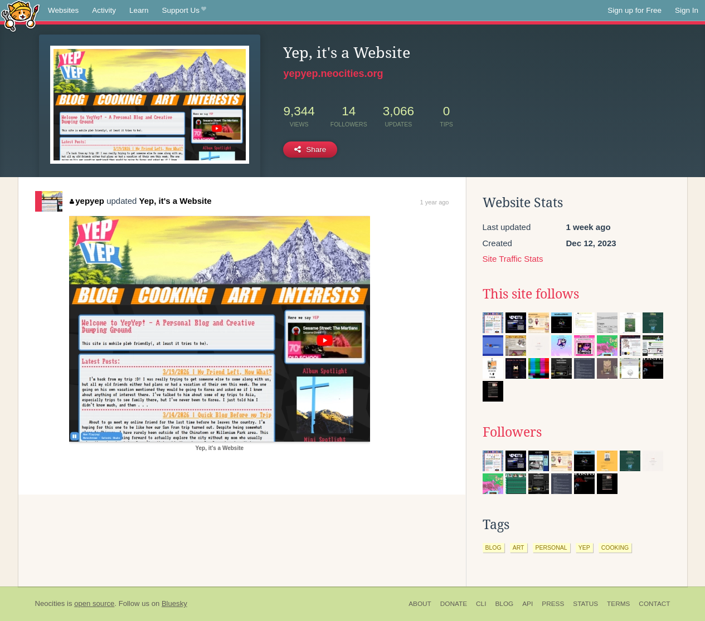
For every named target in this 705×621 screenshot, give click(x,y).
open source (94, 603)
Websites (63, 10)
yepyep (87, 201)
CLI (481, 604)
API (527, 604)
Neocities (50, 603)
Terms (618, 604)
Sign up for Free (634, 10)
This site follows (531, 294)
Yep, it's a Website (175, 201)
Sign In (686, 10)
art (518, 547)
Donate (453, 604)
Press (553, 604)
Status (585, 604)
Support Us (184, 10)
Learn (139, 10)
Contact (654, 604)
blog (493, 547)
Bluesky (174, 603)
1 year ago (434, 202)
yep (584, 547)
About (420, 604)
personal (551, 547)
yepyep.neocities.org (333, 73)
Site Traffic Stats (513, 258)
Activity (104, 10)
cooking (615, 547)
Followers (512, 432)
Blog (504, 604)
